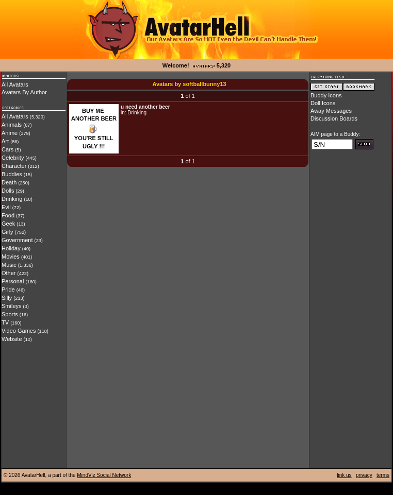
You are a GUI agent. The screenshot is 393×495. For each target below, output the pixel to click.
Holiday (11, 248)
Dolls (8, 190)
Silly (7, 298)
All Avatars (15, 84)
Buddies (12, 174)
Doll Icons (322, 103)
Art (5, 141)
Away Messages (331, 111)
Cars (7, 149)
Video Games (19, 331)
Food (8, 215)
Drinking (12, 199)
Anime (10, 133)
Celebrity (13, 158)
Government (17, 240)
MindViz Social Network (104, 475)
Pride (8, 289)
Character (14, 166)
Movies (11, 256)
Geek (8, 223)
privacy (364, 475)
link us (344, 475)
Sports (10, 314)
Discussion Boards (333, 118)
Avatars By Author (24, 92)
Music (9, 265)
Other (9, 273)
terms (382, 475)
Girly (7, 232)
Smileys (12, 306)
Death (9, 182)
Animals (12, 125)
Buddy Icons (326, 95)
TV (5, 322)
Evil (6, 207)
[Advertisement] (350, 312)
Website (12, 339)
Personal (13, 281)
